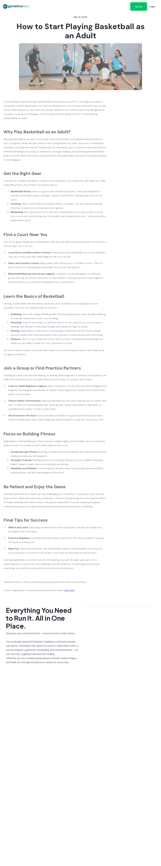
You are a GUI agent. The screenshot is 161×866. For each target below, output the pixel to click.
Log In (152, 6)
